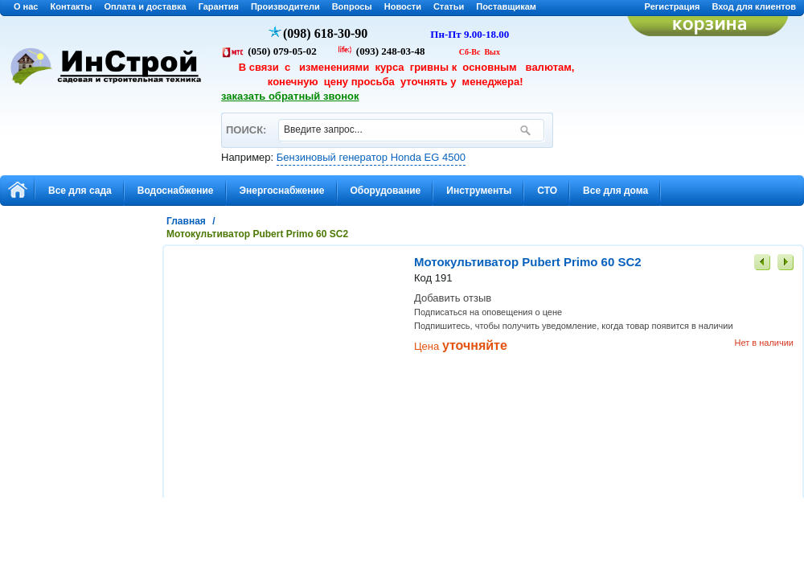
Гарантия (219, 6)
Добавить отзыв (452, 298)
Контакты (71, 6)
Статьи (448, 6)
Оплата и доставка (145, 6)
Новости (402, 6)
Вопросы (352, 6)
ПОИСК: (245, 122)
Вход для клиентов (754, 6)
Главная (186, 221)
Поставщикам (506, 6)
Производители (285, 6)
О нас (26, 6)
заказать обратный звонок (290, 96)
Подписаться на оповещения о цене (488, 312)
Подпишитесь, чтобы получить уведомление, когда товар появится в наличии (573, 326)
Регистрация (672, 6)
